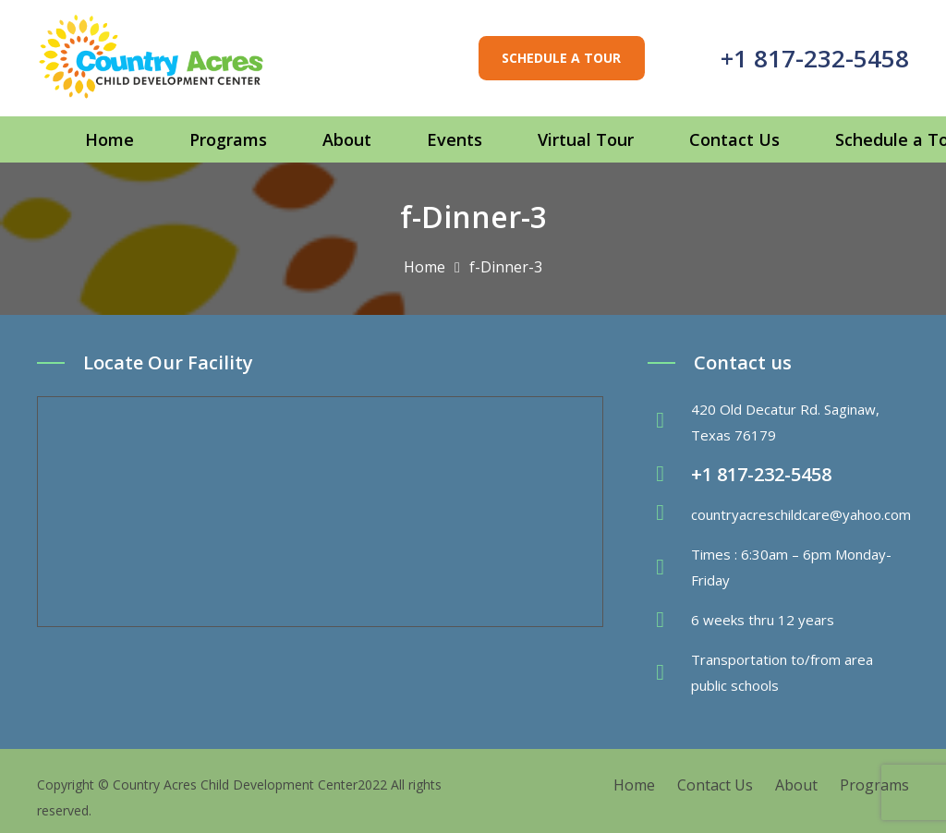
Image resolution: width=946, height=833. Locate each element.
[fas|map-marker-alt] (669, 422)
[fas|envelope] (669, 514)
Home (634, 785)
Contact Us (715, 785)
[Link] (152, 58)
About (796, 785)
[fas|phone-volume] (669, 475)
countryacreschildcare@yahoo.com (801, 514)
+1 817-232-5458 (815, 58)
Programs (874, 785)
